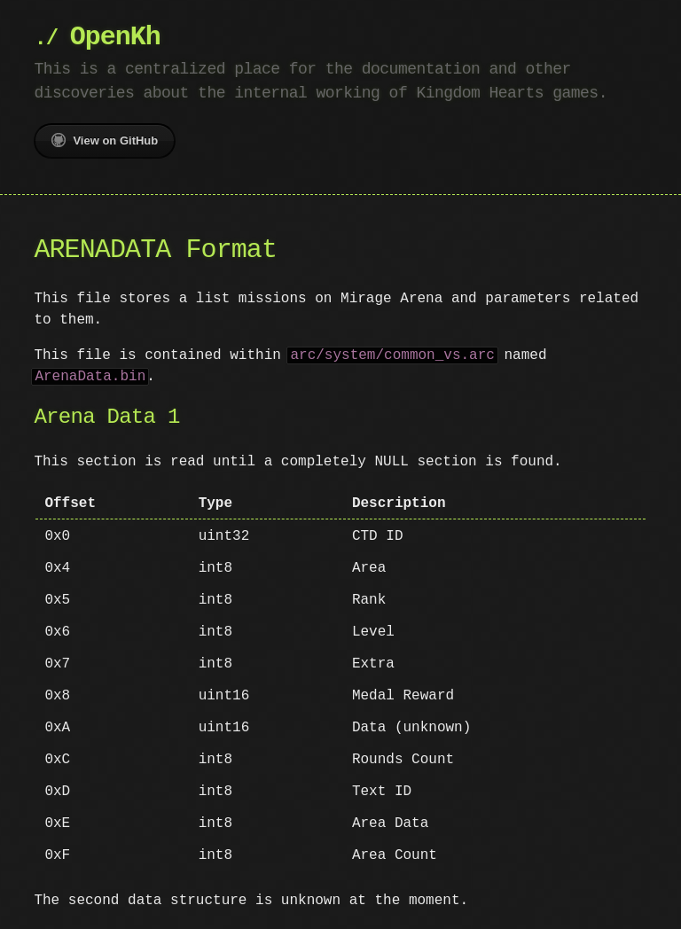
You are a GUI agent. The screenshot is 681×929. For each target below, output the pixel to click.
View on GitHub (104, 140)
